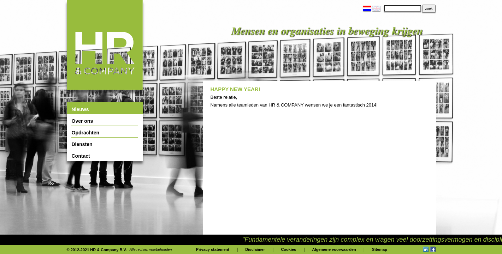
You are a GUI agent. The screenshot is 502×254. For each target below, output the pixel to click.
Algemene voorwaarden (334, 249)
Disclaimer (255, 249)
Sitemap (379, 249)
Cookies (288, 249)
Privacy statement (212, 249)
